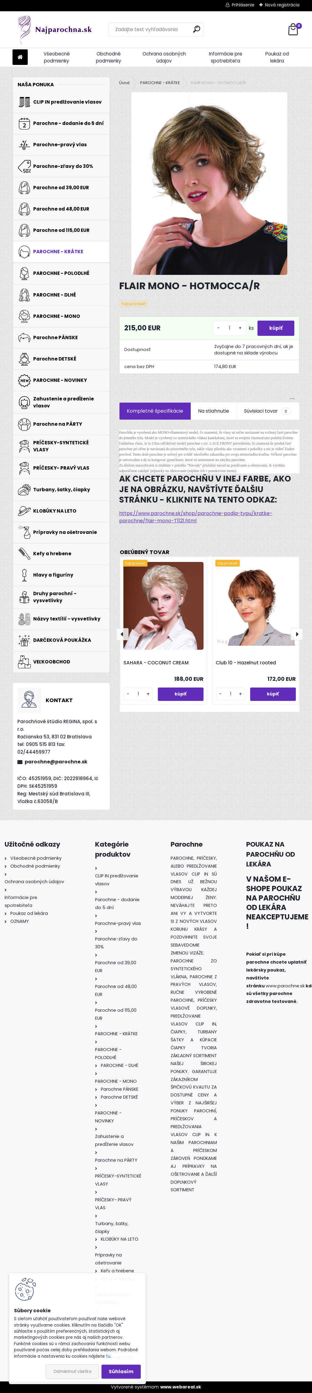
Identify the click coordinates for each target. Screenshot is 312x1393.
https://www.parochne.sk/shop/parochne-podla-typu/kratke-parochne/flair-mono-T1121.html (195, 517)
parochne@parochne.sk (56, 761)
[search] (196, 29)
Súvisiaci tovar (267, 411)
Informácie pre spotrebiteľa (225, 57)
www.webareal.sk (180, 1387)
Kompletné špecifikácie (155, 410)
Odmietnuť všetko (72, 1371)
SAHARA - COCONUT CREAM (156, 662)
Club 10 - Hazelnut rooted (246, 662)
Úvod (124, 83)
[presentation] (122, 634)
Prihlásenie (243, 5)
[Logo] (54, 29)
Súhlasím (121, 1371)
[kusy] (228, 328)
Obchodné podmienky (108, 57)
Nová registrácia (282, 5)
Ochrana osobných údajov (164, 57)
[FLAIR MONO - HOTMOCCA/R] (209, 183)
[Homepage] (20, 57)
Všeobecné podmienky (57, 57)
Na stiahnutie (213, 410)
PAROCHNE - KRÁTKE (160, 83)
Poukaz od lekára (277, 57)
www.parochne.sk (285, 986)
